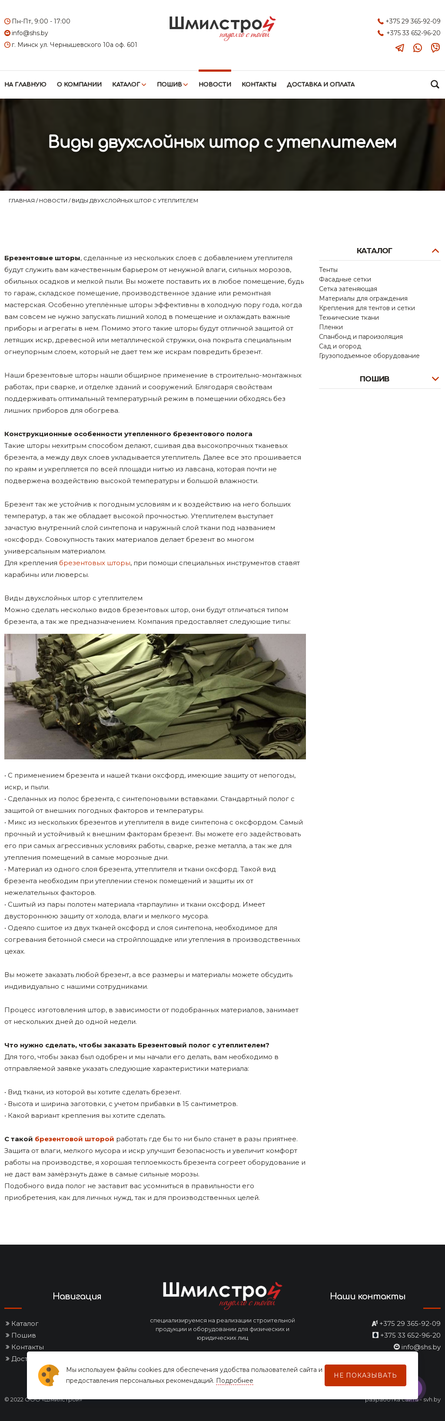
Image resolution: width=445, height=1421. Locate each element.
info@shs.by (30, 33)
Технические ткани (349, 317)
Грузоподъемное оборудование (369, 356)
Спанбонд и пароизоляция (361, 337)
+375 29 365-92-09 (413, 21)
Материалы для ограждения (363, 298)
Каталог (126, 85)
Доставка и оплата (321, 85)
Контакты (259, 85)
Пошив (169, 85)
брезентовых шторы (94, 563)
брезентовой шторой (74, 1139)
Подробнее (234, 1381)
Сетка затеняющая (348, 289)
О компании (79, 85)
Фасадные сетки (345, 279)
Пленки (331, 327)
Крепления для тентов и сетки (367, 308)
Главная (22, 200)
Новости (215, 85)
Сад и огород (340, 346)
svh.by (432, 1399)
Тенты (328, 270)
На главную (25, 85)
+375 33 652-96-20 (413, 33)
